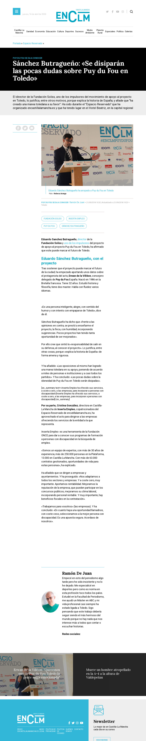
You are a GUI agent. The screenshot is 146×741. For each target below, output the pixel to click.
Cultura (60, 31)
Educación (51, 31)
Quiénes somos (69, 730)
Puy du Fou (49, 226)
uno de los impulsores (76, 243)
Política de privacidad (51, 730)
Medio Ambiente (89, 31)
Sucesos (79, 31)
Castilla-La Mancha (19, 31)
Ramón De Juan (77, 202)
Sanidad (30, 31)
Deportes (69, 31)
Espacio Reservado (32, 43)
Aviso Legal (41, 730)
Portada (17, 43)
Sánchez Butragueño (73, 226)
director (81, 239)
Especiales (110, 31)
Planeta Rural (100, 31)
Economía (40, 31)
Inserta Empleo (77, 218)
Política (120, 31)
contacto (78, 729)
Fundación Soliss (53, 218)
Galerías (128, 31)
